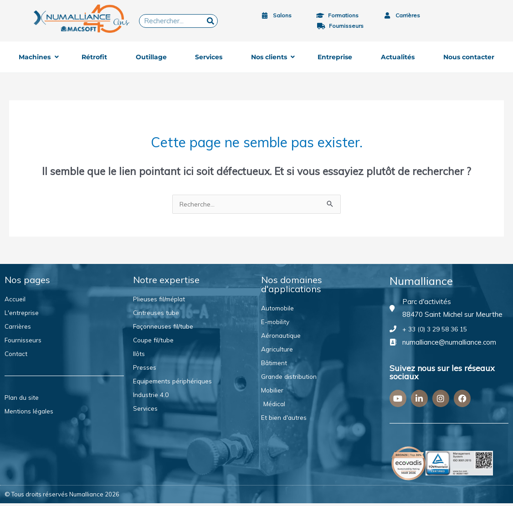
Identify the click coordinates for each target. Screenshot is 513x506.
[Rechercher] (210, 21)
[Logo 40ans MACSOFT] (84, 19)
